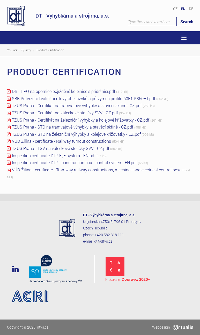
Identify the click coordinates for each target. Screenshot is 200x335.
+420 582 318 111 (109, 234)
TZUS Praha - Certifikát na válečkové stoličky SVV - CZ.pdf (65, 112)
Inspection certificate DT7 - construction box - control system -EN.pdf (74, 162)
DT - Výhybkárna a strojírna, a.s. (58, 16)
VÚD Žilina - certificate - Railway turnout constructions (61, 141)
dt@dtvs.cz (103, 241)
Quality (26, 50)
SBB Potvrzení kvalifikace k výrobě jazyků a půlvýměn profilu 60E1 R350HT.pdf (83, 98)
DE (191, 8)
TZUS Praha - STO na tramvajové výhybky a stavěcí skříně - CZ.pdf (72, 127)
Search (186, 21)
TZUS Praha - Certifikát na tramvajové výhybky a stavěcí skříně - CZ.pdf (77, 105)
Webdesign (172, 327)
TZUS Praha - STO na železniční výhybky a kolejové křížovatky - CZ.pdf (76, 134)
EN (183, 8)
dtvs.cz (42, 327)
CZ (175, 8)
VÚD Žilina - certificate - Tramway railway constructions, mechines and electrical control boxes (97, 169)
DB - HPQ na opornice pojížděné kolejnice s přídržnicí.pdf (63, 91)
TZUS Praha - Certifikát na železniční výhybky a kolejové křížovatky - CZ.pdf (80, 120)
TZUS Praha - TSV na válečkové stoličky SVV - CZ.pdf (60, 148)
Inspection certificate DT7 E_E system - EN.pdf (53, 155)
